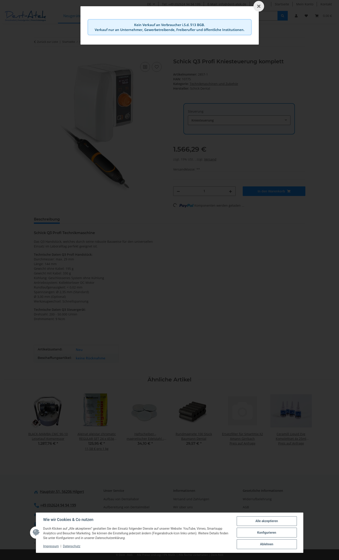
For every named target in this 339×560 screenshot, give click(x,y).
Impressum (51, 546)
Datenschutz (71, 546)
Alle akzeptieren (266, 521)
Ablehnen (266, 544)
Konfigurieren (266, 532)
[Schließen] (258, 6)
